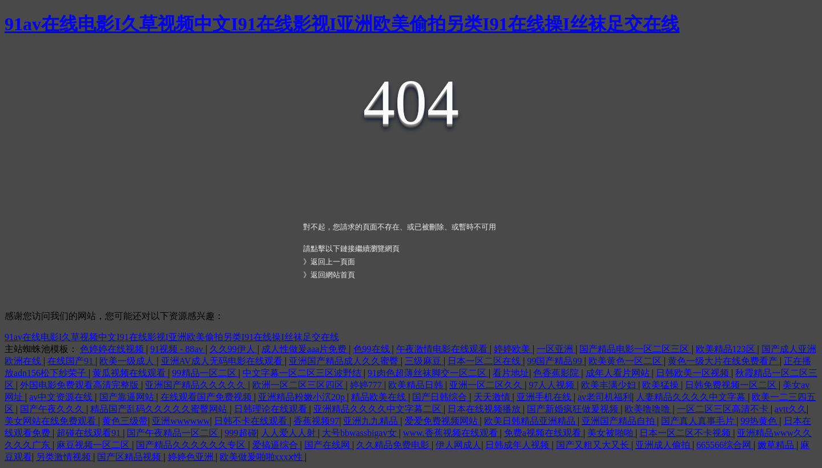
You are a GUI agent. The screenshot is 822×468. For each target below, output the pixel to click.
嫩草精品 (776, 445)
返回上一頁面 (333, 261)
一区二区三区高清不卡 (724, 409)
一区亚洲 (556, 349)
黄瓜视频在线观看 (130, 373)
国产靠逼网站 (127, 397)
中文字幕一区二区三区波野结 (303, 373)
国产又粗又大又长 (593, 445)
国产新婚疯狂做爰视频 (573, 409)
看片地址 (511, 373)
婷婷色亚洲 (192, 457)
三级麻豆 (424, 361)
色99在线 (372, 349)
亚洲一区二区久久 (487, 385)
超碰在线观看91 (90, 433)
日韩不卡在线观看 (251, 421)
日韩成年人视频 (518, 445)
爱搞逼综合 (276, 445)
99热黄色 (759, 421)
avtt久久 (791, 409)
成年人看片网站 (619, 373)
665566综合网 (725, 445)
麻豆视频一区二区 (94, 445)
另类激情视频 (64, 457)
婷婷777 (367, 385)
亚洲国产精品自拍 (619, 421)
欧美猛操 (661, 385)
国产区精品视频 (130, 457)
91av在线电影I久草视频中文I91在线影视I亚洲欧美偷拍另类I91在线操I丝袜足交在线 (342, 24)
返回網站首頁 (333, 275)
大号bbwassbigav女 (360, 433)
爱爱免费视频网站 (442, 421)
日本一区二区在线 (485, 361)
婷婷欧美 (513, 349)
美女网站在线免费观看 (51, 421)
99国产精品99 (555, 361)
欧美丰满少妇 (609, 385)
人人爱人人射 (289, 433)
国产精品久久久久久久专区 (192, 445)
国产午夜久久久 (53, 409)
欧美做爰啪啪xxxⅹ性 (262, 457)
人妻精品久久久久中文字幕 (692, 397)
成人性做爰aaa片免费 (305, 349)
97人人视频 (553, 385)
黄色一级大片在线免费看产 (724, 361)
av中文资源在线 (62, 397)
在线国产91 (71, 361)
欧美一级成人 (127, 361)
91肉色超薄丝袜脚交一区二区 (428, 373)
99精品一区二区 (205, 373)
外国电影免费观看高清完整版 (80, 385)
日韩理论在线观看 (271, 409)
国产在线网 (328, 445)
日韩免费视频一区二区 (732, 385)
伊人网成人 (458, 445)
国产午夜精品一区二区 (173, 433)
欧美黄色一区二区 (626, 361)
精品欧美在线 (379, 397)
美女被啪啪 (611, 433)
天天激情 (493, 397)
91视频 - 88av (177, 349)
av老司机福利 (605, 397)
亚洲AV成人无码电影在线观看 (223, 361)
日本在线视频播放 (485, 409)
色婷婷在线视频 (113, 349)
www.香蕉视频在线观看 (451, 433)
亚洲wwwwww (180, 421)
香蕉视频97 (316, 421)
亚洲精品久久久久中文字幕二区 (378, 409)
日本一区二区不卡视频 (686, 433)
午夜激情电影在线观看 (443, 349)
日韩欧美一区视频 (693, 373)
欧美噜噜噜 (648, 409)
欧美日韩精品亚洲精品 (531, 421)
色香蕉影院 (557, 373)
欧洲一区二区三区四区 (299, 385)
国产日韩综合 (440, 397)
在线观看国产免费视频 (207, 397)
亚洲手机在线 (545, 397)
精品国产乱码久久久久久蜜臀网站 (159, 409)
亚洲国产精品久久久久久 (196, 385)
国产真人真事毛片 (698, 421)
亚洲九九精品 (371, 421)
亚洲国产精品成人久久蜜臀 (345, 361)
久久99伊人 (233, 349)
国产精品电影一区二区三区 (635, 349)
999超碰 (241, 433)
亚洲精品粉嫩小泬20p (302, 397)
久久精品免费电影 (394, 445)
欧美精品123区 (726, 349)
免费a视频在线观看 (543, 433)
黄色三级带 (125, 421)
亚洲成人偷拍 (663, 445)
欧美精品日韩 (416, 385)
